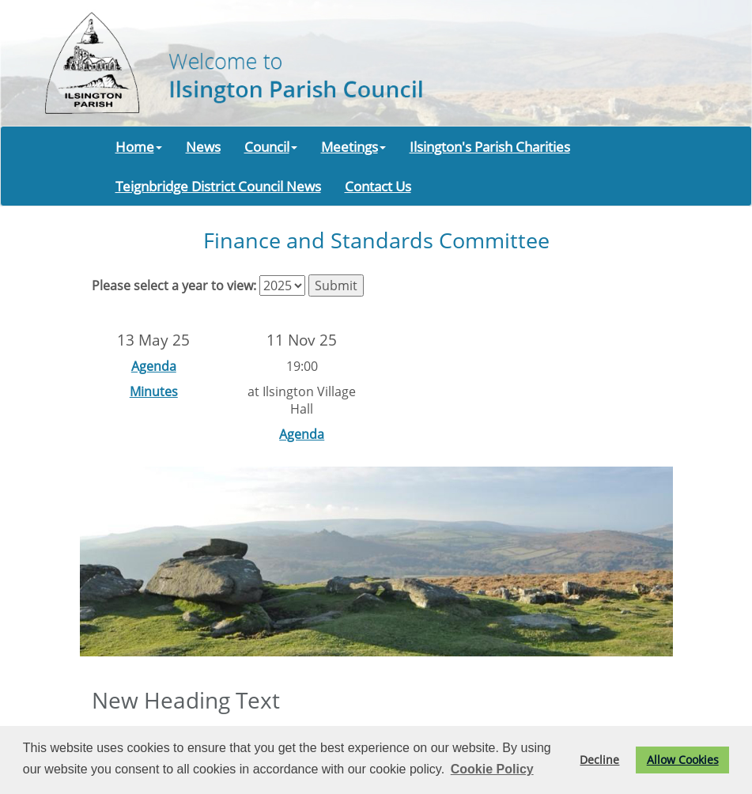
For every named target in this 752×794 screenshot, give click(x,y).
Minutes (154, 391)
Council (270, 146)
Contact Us (378, 185)
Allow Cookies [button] (683, 759)
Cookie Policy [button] (492, 769)
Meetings (353, 146)
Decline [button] (599, 759)
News (203, 146)
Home (138, 146)
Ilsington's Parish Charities (490, 146)
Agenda (153, 366)
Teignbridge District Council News (218, 185)
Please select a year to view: (174, 285)
